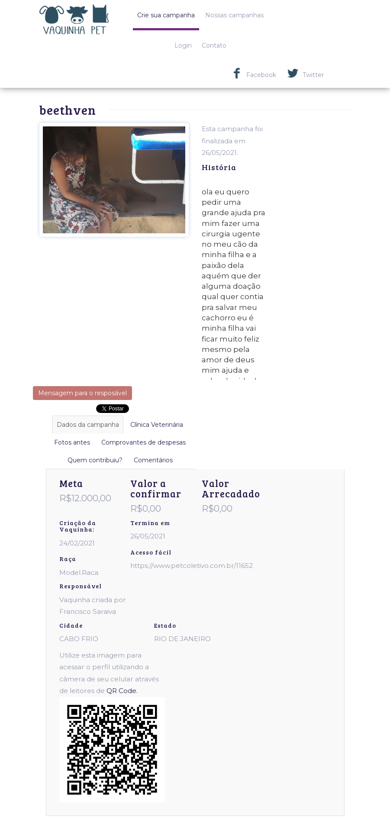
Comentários (153, 460)
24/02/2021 (77, 543)
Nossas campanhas (234, 15)
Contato (214, 45)
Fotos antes (72, 442)
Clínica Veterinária (156, 425)
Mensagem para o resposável (82, 393)
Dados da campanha (88, 425)
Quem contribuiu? (95, 460)
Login (183, 45)
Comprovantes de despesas (143, 442)
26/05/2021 (147, 536)
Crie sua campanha (166, 15)
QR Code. (122, 691)
